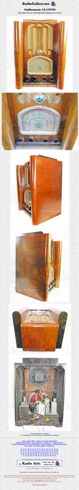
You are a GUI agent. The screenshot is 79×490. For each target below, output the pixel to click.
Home (23, 441)
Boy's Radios (28, 446)
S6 (50, 454)
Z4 (48, 455)
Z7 (55, 455)
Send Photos (50, 446)
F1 (38, 450)
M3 (34, 452)
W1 (31, 455)
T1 (23, 455)
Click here (49, 13)
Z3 (46, 455)
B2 (42, 449)
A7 (35, 449)
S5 (48, 454)
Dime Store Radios (39, 446)
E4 (33, 450)
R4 (31, 454)
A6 (33, 449)
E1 (26, 450)
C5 (54, 449)
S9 (57, 454)
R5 (33, 454)
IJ (23, 452)
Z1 (41, 455)
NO (44, 452)
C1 (45, 449)
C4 (52, 449)
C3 (50, 449)
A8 (37, 449)
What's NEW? (31, 441)
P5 (56, 452)
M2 (31, 452)
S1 (38, 454)
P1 (47, 452)
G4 (52, 450)
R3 (28, 454)
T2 (26, 455)
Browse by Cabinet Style (49, 441)
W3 (36, 455)
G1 (45, 450)
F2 (40, 450)
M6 (42, 452)
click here (56, 435)
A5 (31, 449)
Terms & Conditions (37, 442)
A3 (26, 449)
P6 (21, 454)
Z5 (50, 455)
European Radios (34, 444)
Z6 (53, 455)
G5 (55, 450)
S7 (52, 454)
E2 (28, 450)
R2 (26, 454)
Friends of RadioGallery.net (19, 444)
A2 (24, 449)
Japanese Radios (46, 444)
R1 (24, 454)
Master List (48, 442)
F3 (42, 450)
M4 (36, 452)
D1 (57, 449)
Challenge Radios (57, 442)
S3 (43, 454)
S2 (41, 454)
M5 (39, 452)
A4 (28, 449)
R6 (36, 454)
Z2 (43, 455)
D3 (23, 450)
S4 (45, 454)
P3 (52, 452)
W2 (34, 455)
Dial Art (39, 441)
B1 (40, 449)
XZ (39, 455)
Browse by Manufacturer (23, 442)
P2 (49, 452)
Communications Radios (60, 444)
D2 (21, 450)
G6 (57, 450)
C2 (47, 449)
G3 (50, 450)
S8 (55, 454)
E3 (31, 450)
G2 (47, 450)
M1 (29, 452)
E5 (35, 450)
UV (28, 455)
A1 (21, 449)
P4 (54, 452)
